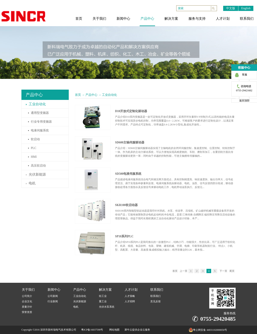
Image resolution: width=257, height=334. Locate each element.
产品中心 (91, 94)
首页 (78, 94)
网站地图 (114, 329)
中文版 (230, 8)
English (246, 8)
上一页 (183, 270)
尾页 (232, 270)
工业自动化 (109, 94)
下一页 (223, 270)
